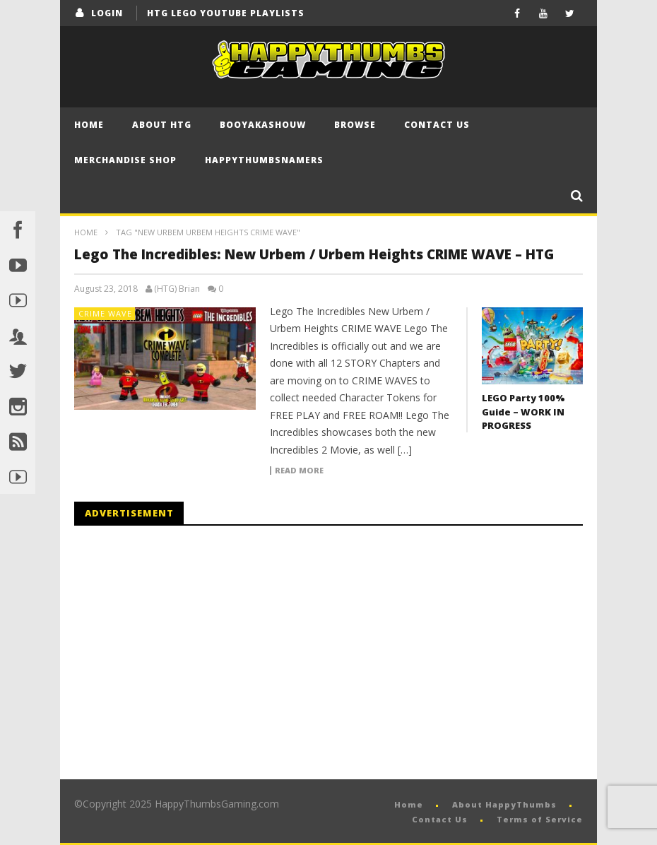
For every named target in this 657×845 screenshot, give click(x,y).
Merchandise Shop (125, 160)
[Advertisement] (193, 653)
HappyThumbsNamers (264, 160)
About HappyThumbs (504, 804)
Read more (299, 470)
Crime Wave (105, 313)
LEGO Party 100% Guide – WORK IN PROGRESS (523, 411)
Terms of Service (540, 819)
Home (89, 125)
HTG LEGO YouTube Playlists (225, 13)
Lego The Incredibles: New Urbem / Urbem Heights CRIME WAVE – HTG (314, 254)
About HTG (161, 125)
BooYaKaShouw (263, 125)
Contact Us (437, 125)
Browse (355, 125)
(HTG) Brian (177, 289)
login (107, 13)
